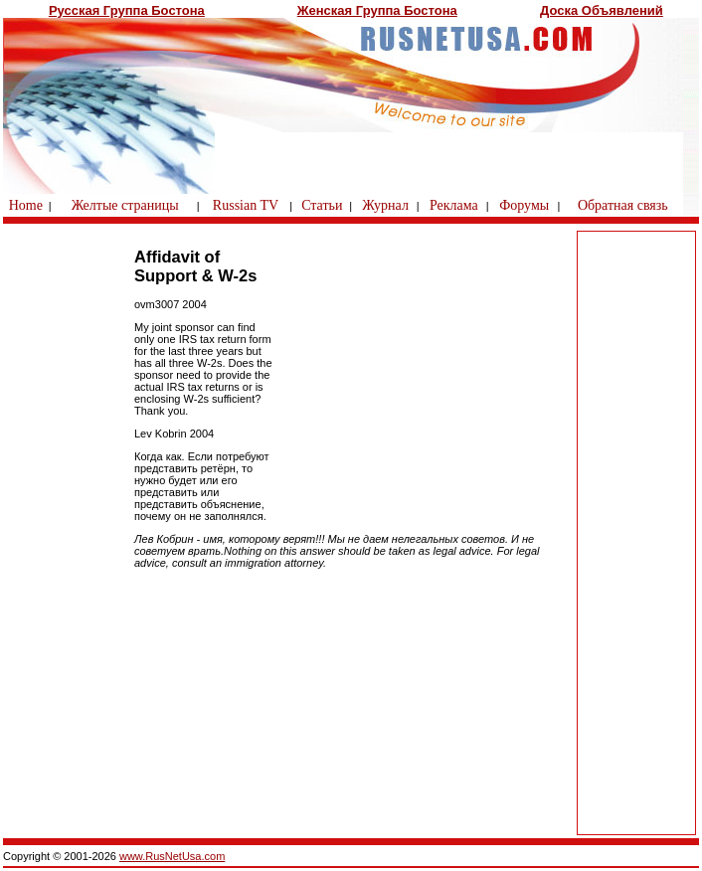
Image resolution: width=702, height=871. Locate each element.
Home (26, 205)
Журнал (385, 205)
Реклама (454, 205)
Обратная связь (623, 205)
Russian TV (245, 205)
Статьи (321, 205)
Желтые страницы (125, 205)
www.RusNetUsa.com (172, 856)
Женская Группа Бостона (377, 10)
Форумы (524, 205)
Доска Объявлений (601, 10)
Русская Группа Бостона (127, 10)
